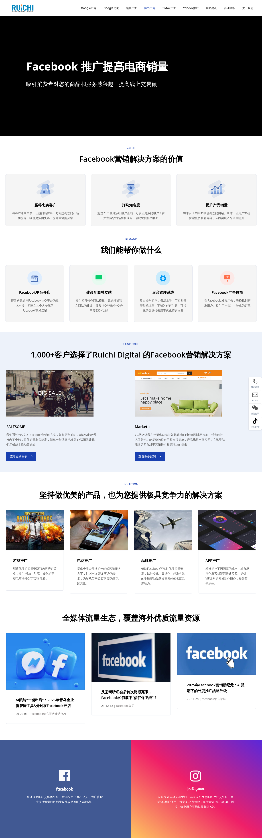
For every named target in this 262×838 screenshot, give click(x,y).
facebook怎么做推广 (215, 699)
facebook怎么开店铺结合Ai (48, 714)
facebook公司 (125, 706)
